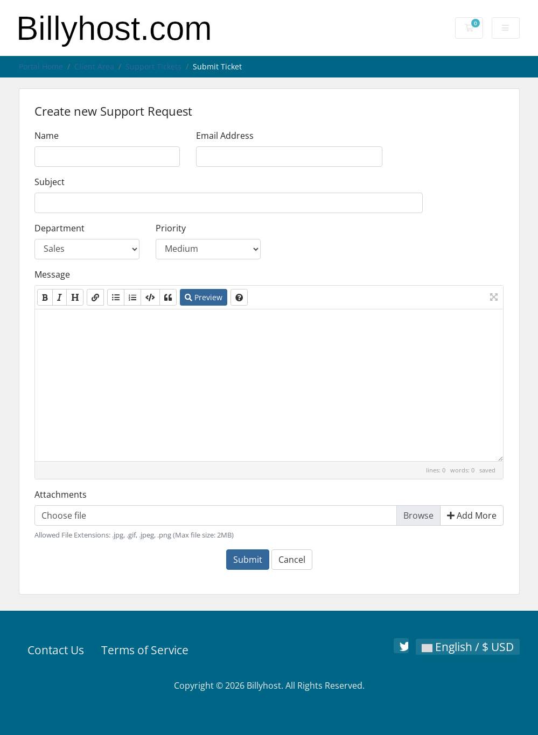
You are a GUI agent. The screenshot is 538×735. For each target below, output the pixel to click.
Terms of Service (144, 650)
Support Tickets (153, 66)
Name (46, 136)
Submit (247, 560)
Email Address (225, 136)
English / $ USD (468, 646)
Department (59, 228)
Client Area (94, 66)
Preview (203, 297)
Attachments (60, 494)
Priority (171, 228)
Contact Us (55, 650)
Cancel (291, 560)
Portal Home (41, 66)
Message (52, 274)
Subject (49, 182)
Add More (472, 515)
